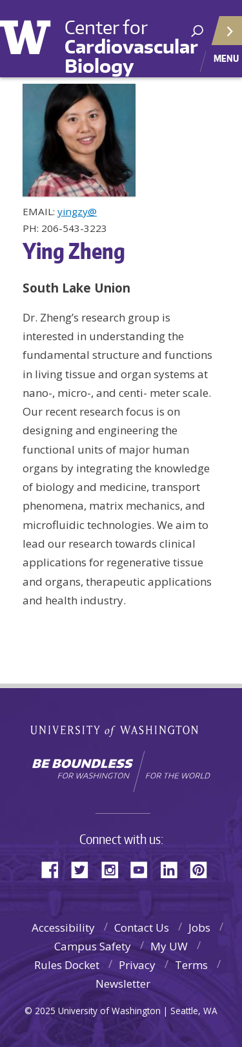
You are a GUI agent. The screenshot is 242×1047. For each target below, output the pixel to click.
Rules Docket (66, 964)
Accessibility (63, 927)
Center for (131, 46)
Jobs (199, 927)
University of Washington (34, 35)
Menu (226, 58)
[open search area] (197, 31)
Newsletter (123, 983)
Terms (191, 964)
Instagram (114, 868)
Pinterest (203, 868)
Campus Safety (92, 946)
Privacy (137, 964)
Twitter (84, 868)
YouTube (143, 868)
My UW (169, 946)
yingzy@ (77, 211)
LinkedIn (173, 868)
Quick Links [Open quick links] (222, 35)
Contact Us (141, 927)
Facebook (54, 868)
